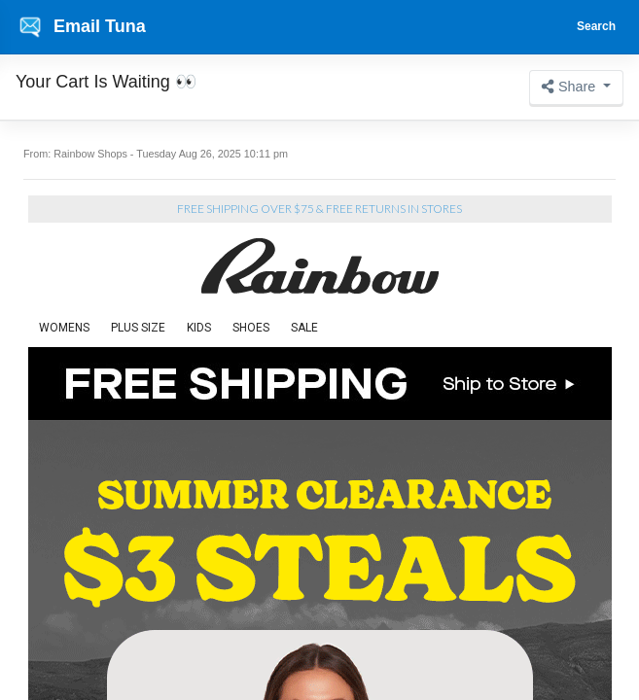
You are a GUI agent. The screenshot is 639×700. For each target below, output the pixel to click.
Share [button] (570, 86)
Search (596, 26)
